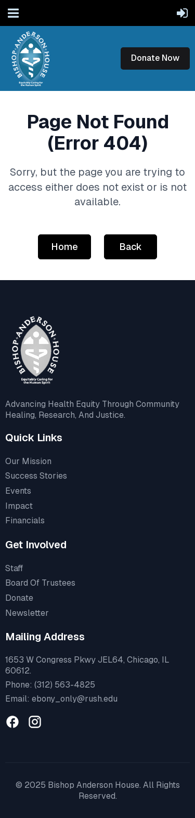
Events (18, 490)
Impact (19, 505)
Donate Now (155, 57)
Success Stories (36, 475)
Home (64, 247)
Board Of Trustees (40, 582)
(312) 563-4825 (64, 684)
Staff (14, 568)
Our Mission (28, 461)
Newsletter (27, 613)
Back (130, 247)
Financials (25, 520)
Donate (19, 597)
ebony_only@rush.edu (75, 698)
